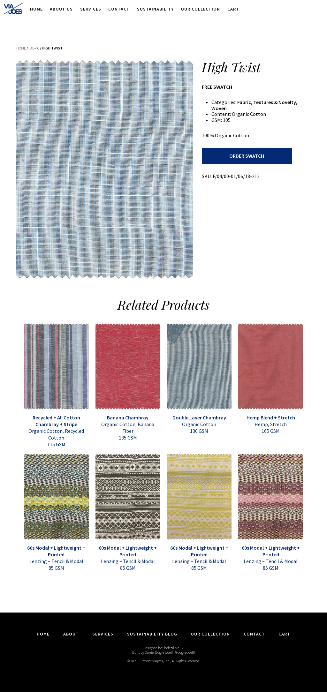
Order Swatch (246, 156)
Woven (219, 108)
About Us (61, 9)
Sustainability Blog (152, 634)
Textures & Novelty (274, 102)
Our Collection (200, 9)
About (71, 634)
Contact (119, 9)
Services (90, 9)
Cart (233, 9)
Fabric (33, 48)
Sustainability (155, 9)
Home (36, 9)
